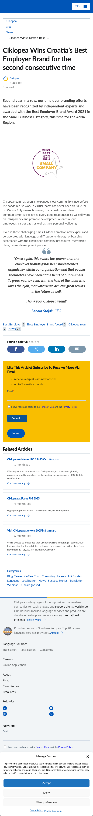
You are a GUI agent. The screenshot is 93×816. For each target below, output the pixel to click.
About (7, 674)
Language (13, 580)
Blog (10, 576)
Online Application (14, 665)
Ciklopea (17, 6)
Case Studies (11, 686)
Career (18, 576)
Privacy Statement (52, 811)
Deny (46, 792)
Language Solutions (15, 644)
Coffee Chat (32, 576)
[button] (87, 756)
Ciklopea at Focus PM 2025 (23, 498)
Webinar (12, 585)
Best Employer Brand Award (46, 324)
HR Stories (75, 576)
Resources (9, 692)
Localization (29, 580)
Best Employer (14, 324)
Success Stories (57, 580)
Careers (8, 659)
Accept (46, 783)
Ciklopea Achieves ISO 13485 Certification (32, 459)
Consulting (48, 576)
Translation (76, 580)
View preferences (46, 802)
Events (61, 576)
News (14, 329)
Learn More (34, 619)
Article (54, 632)
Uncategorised (30, 585)
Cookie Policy (36, 810)
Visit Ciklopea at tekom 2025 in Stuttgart (31, 530)
